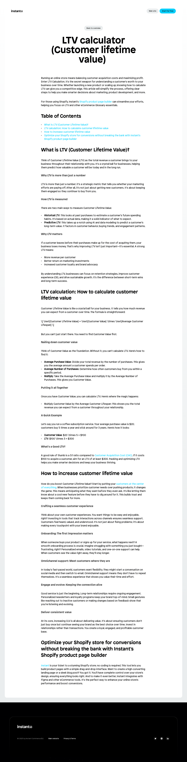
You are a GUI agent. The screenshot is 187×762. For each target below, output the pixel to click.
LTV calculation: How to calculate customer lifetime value (76, 128)
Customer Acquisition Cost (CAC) (113, 455)
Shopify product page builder (95, 101)
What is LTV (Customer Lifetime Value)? (66, 124)
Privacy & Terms (70, 738)
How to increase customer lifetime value (67, 131)
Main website (53, 738)
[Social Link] (155, 738)
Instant (45, 665)
